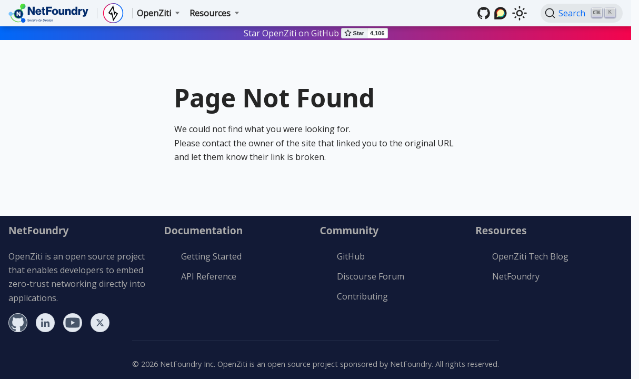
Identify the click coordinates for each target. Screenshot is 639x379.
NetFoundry (516, 276)
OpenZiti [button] (154, 13)
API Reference (208, 276)
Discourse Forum (370, 276)
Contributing (362, 296)
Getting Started (211, 256)
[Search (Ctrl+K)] (582, 13)
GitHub (351, 256)
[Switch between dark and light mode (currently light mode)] (519, 13)
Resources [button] (210, 13)
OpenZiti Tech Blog (530, 256)
